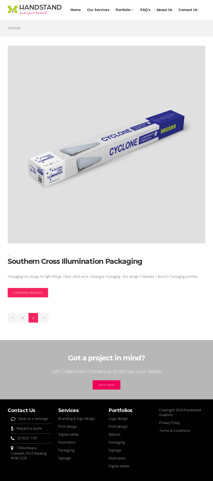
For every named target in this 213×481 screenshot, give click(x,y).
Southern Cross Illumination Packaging (75, 261)
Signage (64, 458)
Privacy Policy (169, 422)
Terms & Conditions (174, 430)
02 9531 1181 (27, 438)
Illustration (67, 442)
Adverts (114, 434)
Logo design (118, 418)
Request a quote (29, 428)
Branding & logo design (76, 418)
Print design (67, 426)
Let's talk (106, 384)
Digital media (68, 434)
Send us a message (32, 418)
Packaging (66, 450)
